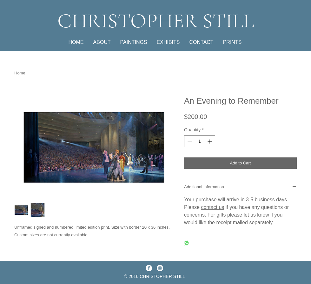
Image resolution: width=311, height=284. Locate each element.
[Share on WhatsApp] (186, 243)
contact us (212, 207)
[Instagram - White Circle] (160, 268)
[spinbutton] (199, 141)
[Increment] (210, 141)
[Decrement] (189, 141)
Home (19, 73)
